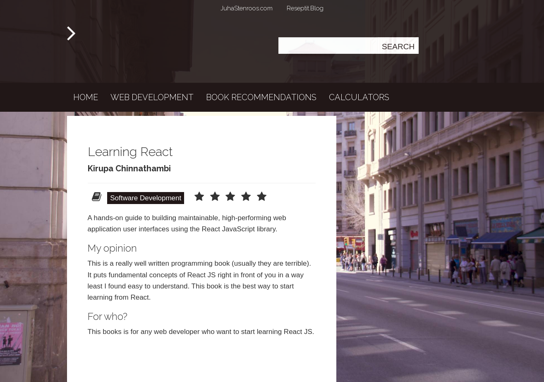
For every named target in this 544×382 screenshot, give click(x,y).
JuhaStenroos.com (246, 8)
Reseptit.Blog (305, 8)
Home (85, 97)
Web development (152, 97)
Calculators (359, 97)
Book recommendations (261, 97)
